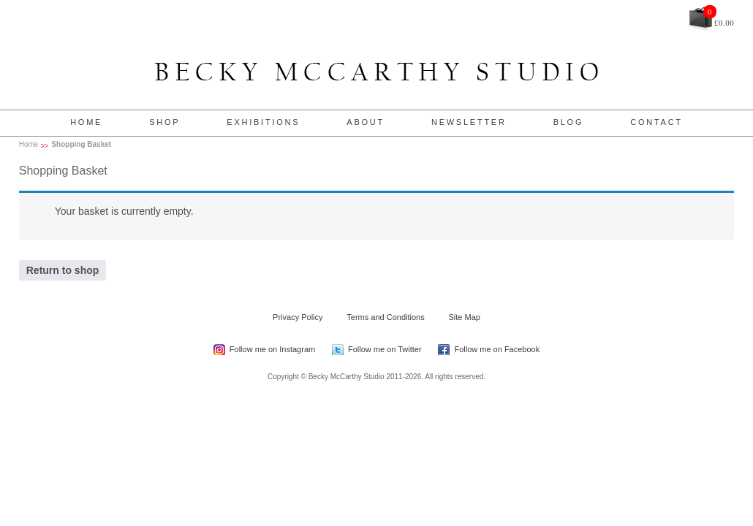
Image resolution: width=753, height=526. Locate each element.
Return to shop (62, 270)
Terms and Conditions (385, 317)
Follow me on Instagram (272, 349)
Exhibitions (263, 122)
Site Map (464, 317)
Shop (164, 122)
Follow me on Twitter (385, 349)
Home (86, 122)
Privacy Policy (297, 317)
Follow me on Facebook (497, 349)
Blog (568, 122)
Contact (656, 122)
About (366, 122)
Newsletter (469, 122)
